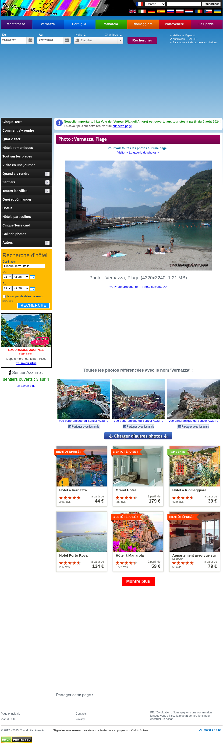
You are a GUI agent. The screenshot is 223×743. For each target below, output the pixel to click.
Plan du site (8, 719)
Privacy (80, 719)
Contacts (81, 713)
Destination (10, 261)
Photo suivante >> (154, 286)
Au (40, 34)
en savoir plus (26, 385)
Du (4, 34)
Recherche (33, 305)
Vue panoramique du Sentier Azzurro (84, 420)
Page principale (10, 713)
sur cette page (122, 126)
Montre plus (138, 581)
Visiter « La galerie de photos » (138, 152)
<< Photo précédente (123, 286)
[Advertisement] (112, 82)
